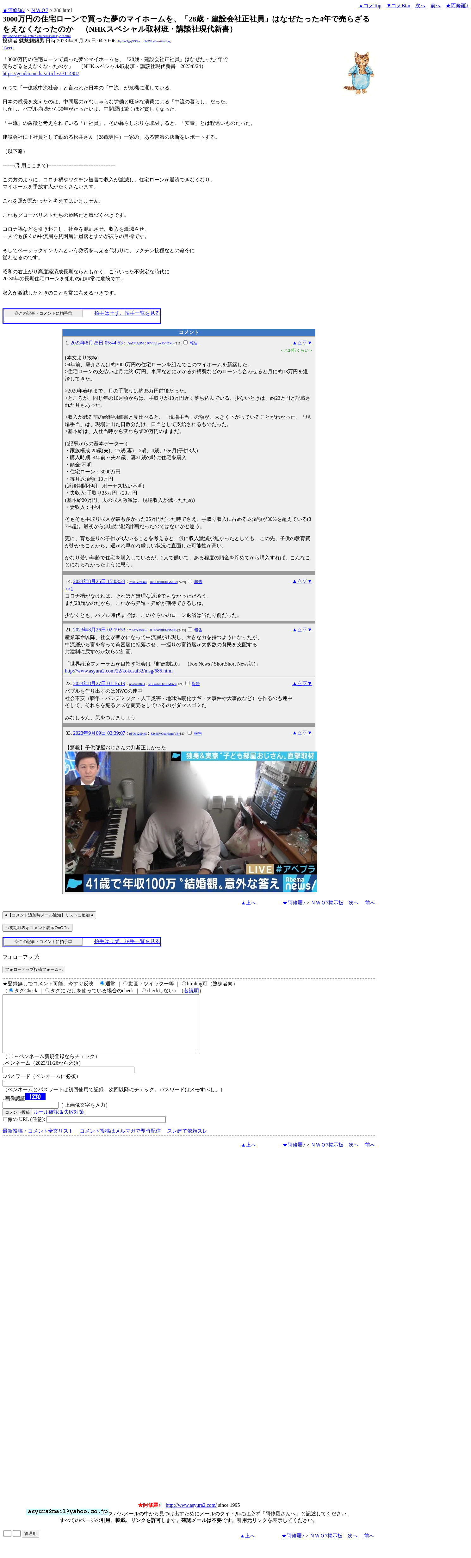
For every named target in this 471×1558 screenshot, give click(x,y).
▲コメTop (369, 5)
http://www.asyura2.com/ (191, 1516)
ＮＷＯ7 (39, 10)
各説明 (191, 990)
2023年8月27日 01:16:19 (99, 683)
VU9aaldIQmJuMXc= (162, 684)
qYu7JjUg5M (135, 343)
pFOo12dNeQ (138, 733)
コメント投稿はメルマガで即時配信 (120, 1142)
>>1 (69, 589)
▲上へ (248, 902)
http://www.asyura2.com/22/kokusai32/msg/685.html (119, 670)
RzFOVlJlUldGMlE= (163, 582)
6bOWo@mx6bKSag (157, 41)
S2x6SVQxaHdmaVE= (165, 733)
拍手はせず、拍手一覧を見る (127, 313)
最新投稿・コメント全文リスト (38, 1142)
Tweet (9, 47)
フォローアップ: (21, 957)
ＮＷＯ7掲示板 (327, 902)
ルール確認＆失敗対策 (59, 1123)
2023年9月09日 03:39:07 (99, 733)
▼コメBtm (398, 5)
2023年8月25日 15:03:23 (99, 581)
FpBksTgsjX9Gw (129, 41)
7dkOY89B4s (138, 582)
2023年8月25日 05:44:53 (97, 342)
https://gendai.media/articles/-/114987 (41, 73)
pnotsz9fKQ (137, 684)
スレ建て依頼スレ (187, 1142)
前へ (436, 5)
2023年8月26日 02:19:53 (99, 629)
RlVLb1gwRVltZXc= (161, 343)
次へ (420, 5)
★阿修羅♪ (14, 10)
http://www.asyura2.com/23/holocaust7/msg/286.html (37, 36)
